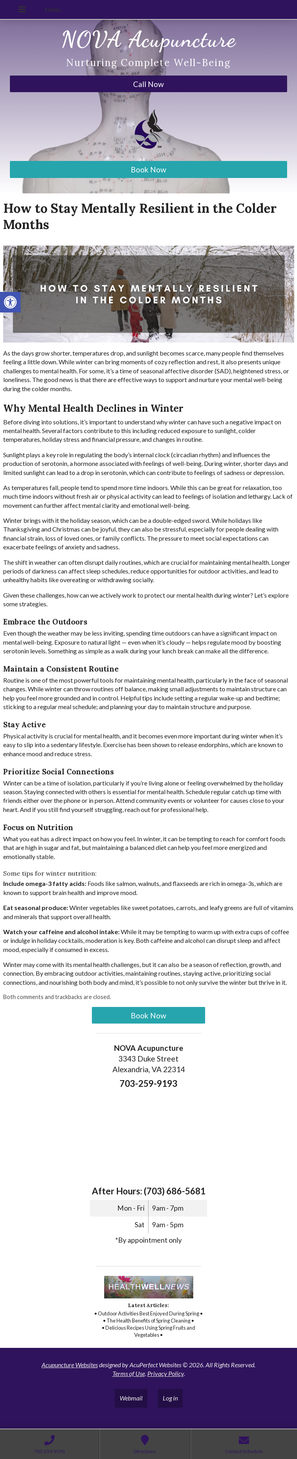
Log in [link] (170, 1398)
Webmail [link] (131, 1398)
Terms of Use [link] (128, 1373)
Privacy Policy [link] (165, 1373)
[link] (10, 302)
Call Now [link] (148, 84)
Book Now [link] (148, 169)
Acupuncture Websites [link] (70, 1364)
